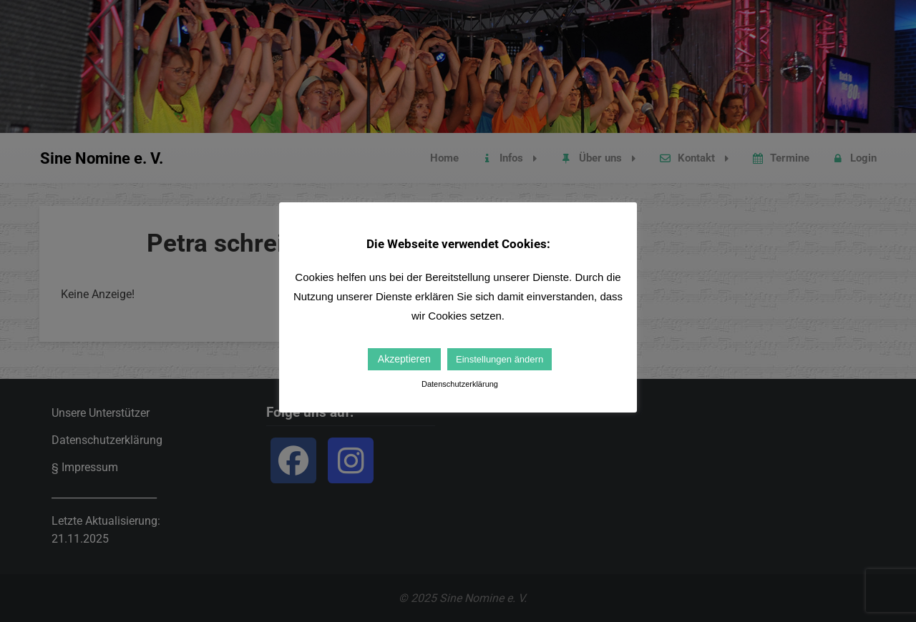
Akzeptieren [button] (404, 359)
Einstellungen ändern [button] (499, 359)
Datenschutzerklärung (460, 384)
